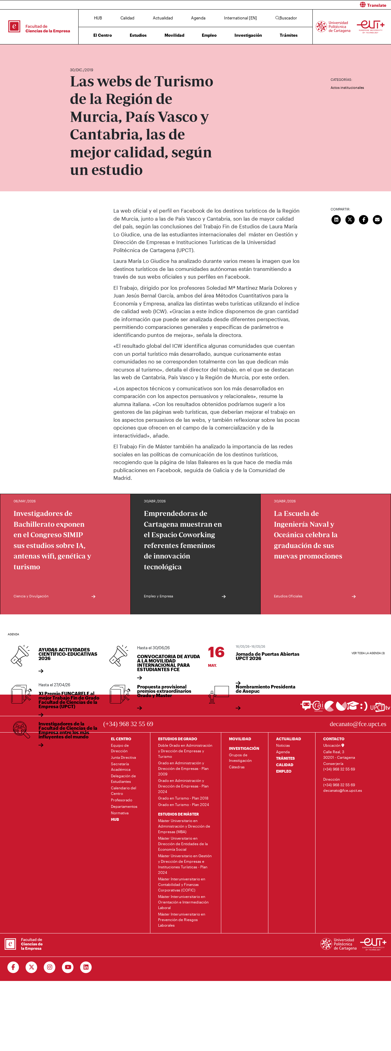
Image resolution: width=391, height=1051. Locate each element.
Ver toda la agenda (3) (368, 653)
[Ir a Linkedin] (86, 967)
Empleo (209, 35)
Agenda (198, 17)
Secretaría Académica (120, 766)
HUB (98, 17)
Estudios (138, 35)
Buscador (286, 17)
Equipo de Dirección (120, 748)
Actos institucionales (347, 87)
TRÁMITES (285, 758)
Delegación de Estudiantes (123, 778)
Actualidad (163, 17)
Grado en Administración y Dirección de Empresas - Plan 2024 (183, 786)
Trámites (289, 35)
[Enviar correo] (377, 219)
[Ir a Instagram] (50, 967)
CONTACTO (333, 739)
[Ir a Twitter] (31, 967)
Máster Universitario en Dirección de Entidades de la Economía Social (183, 843)
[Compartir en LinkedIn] (336, 219)
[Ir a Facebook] (13, 967)
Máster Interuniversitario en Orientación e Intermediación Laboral (183, 902)
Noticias (283, 745)
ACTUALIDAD (288, 739)
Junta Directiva (123, 757)
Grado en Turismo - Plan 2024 (183, 804)
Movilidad (174, 35)
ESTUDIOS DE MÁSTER (178, 814)
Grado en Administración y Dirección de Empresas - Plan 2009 (183, 768)
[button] (295, 4)
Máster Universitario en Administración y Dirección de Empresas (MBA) (184, 826)
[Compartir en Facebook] (364, 219)
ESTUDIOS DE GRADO (177, 739)
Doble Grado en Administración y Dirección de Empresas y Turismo (185, 750)
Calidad (127, 17)
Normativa (119, 813)
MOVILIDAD (240, 739)
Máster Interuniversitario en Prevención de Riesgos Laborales (181, 919)
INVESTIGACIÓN (244, 748)
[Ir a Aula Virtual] (353, 708)
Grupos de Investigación (240, 757)
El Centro (102, 35)
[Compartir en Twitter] (350, 219)
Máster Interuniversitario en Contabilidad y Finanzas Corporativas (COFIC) (181, 884)
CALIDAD (284, 764)
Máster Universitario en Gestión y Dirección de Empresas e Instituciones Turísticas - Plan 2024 (185, 864)
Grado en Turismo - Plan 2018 (183, 798)
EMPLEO (283, 771)
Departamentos (124, 806)
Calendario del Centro (123, 791)
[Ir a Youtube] (68, 967)
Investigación (248, 35)
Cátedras (237, 767)
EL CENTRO (121, 739)
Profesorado (121, 800)
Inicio (75, 52)
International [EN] (240, 17)
